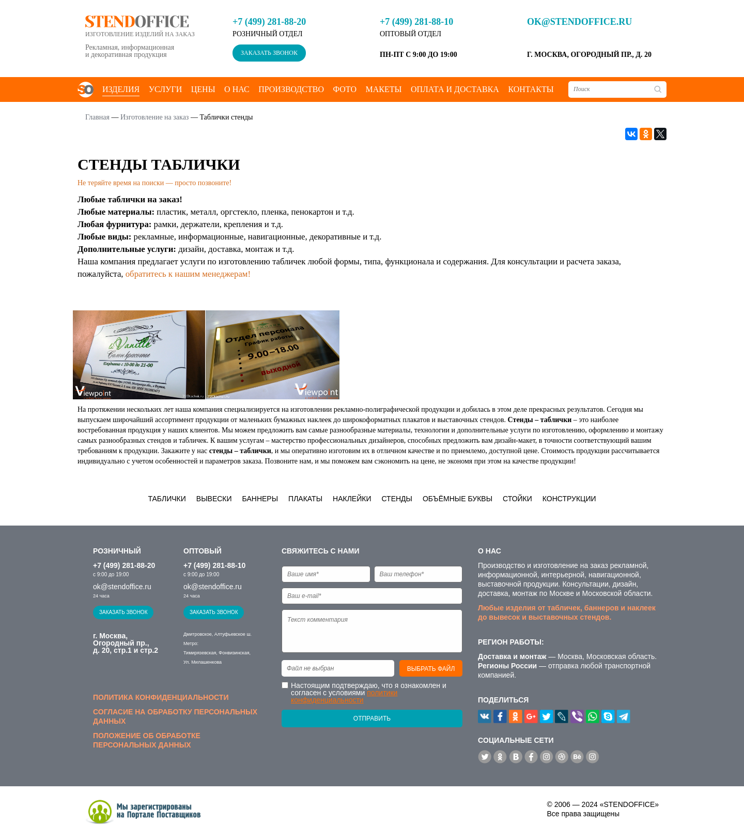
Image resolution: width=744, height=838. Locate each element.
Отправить (372, 718)
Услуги (165, 89)
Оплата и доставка (455, 89)
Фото (345, 89)
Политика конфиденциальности (160, 697)
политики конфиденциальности (344, 696)
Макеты (383, 89)
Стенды (396, 499)
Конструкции (569, 499)
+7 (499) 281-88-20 (269, 22)
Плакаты (305, 499)
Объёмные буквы (457, 499)
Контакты (530, 89)
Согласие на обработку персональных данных (175, 716)
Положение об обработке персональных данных (146, 740)
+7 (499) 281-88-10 (416, 22)
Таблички (166, 499)
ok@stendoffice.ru (579, 22)
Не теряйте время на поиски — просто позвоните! (154, 183)
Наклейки (352, 499)
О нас (237, 89)
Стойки (517, 499)
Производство (291, 89)
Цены (203, 89)
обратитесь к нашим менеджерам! (188, 274)
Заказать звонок (269, 52)
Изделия (121, 89)
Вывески (214, 499)
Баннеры (260, 499)
